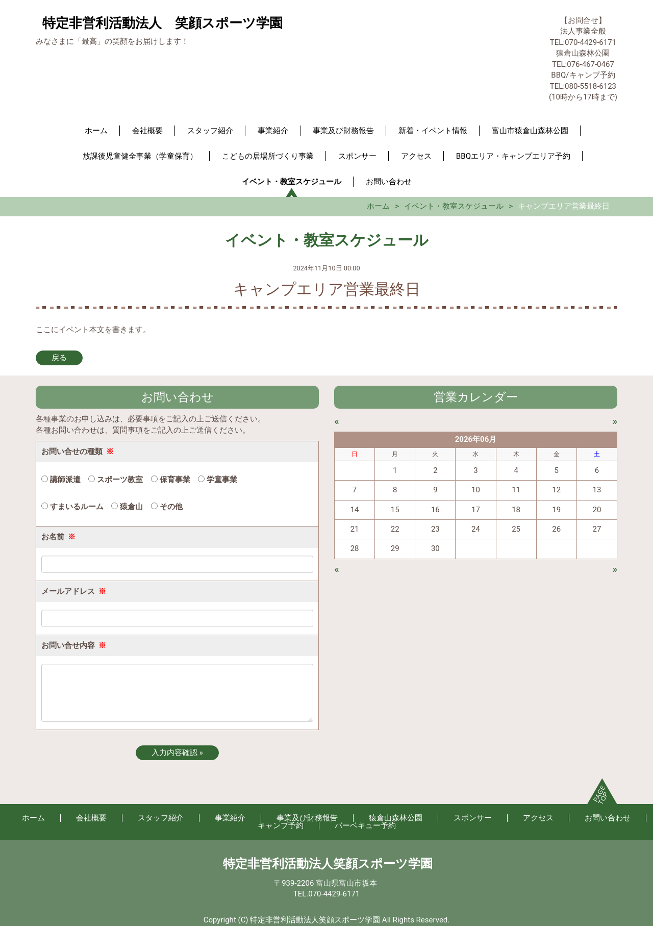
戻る (59, 357)
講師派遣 (61, 479)
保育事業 (170, 479)
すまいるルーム (72, 506)
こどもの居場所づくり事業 (268, 156)
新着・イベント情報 (432, 130)
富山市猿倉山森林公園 (530, 130)
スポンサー (357, 156)
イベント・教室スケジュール (291, 181)
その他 (167, 506)
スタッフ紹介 (210, 130)
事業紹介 (273, 130)
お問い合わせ (389, 181)
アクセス (416, 156)
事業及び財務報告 (343, 130)
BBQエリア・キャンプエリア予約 (513, 156)
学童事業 (217, 479)
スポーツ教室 (115, 479)
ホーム (96, 130)
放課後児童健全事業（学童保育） (140, 156)
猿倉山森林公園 (395, 817)
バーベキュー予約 (365, 825)
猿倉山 (127, 506)
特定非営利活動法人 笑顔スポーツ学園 (162, 23)
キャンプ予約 (281, 825)
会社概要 (147, 130)
